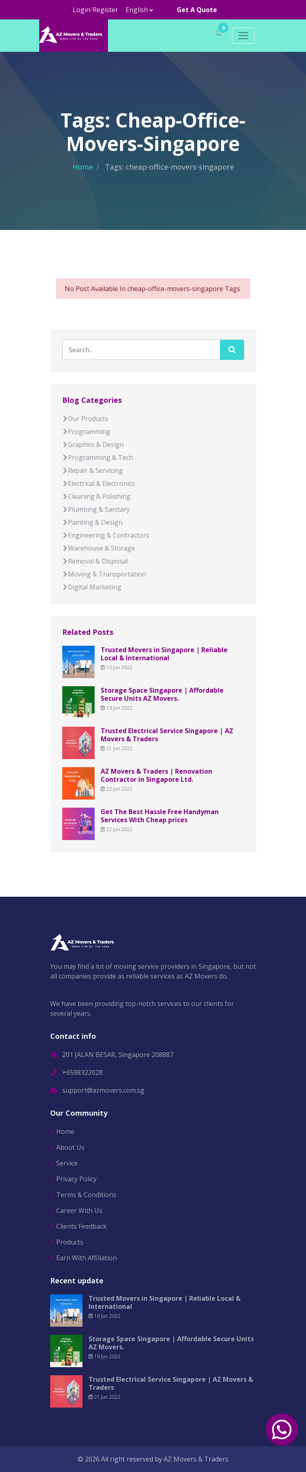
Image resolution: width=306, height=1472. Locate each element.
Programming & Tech (97, 457)
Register (105, 9)
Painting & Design (92, 522)
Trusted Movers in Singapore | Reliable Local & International (164, 653)
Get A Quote (197, 9)
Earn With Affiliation (86, 1257)
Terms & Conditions (86, 1194)
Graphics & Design (93, 444)
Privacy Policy (76, 1178)
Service (67, 1163)
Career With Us (79, 1210)
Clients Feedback (81, 1226)
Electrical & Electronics (98, 483)
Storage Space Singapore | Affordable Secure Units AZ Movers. (162, 694)
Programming (86, 431)
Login (81, 9)
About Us (70, 1147)
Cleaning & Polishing (96, 496)
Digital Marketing (91, 587)
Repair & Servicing (92, 470)
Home (82, 167)
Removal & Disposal (95, 561)
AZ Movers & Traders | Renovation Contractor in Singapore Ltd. (156, 775)
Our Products (85, 418)
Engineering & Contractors (105, 535)
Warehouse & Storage (98, 548)
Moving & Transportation (104, 574)
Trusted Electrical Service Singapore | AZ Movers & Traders (167, 734)
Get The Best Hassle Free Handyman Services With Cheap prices (160, 815)
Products (69, 1242)
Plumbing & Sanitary (96, 509)
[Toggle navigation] (243, 36)
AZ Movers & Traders (196, 1459)
